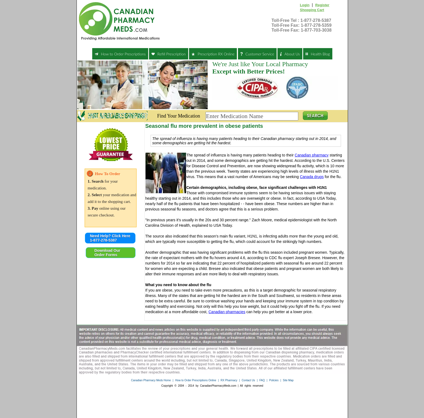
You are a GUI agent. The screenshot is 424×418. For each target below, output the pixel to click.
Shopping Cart (312, 10)
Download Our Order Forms (107, 252)
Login (304, 5)
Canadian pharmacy (312, 155)
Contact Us (248, 380)
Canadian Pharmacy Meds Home (151, 380)
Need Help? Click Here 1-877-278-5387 (110, 238)
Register (322, 5)
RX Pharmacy (229, 380)
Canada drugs (312, 177)
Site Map (288, 380)
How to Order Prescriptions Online (195, 380)
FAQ (262, 380)
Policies (273, 380)
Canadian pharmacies (226, 312)
